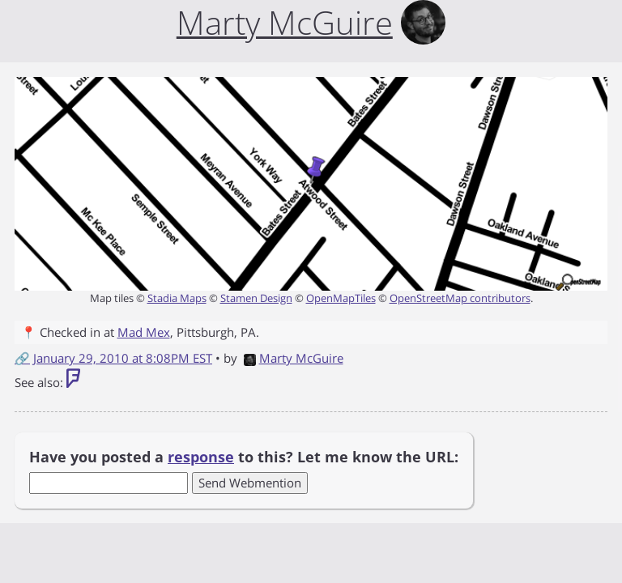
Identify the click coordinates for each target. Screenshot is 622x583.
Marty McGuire (293, 358)
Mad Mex (143, 332)
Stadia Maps (177, 298)
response (201, 456)
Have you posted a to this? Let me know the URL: (243, 456)
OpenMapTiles (341, 298)
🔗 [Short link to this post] (22, 358)
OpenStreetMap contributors (460, 298)
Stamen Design (256, 298)
